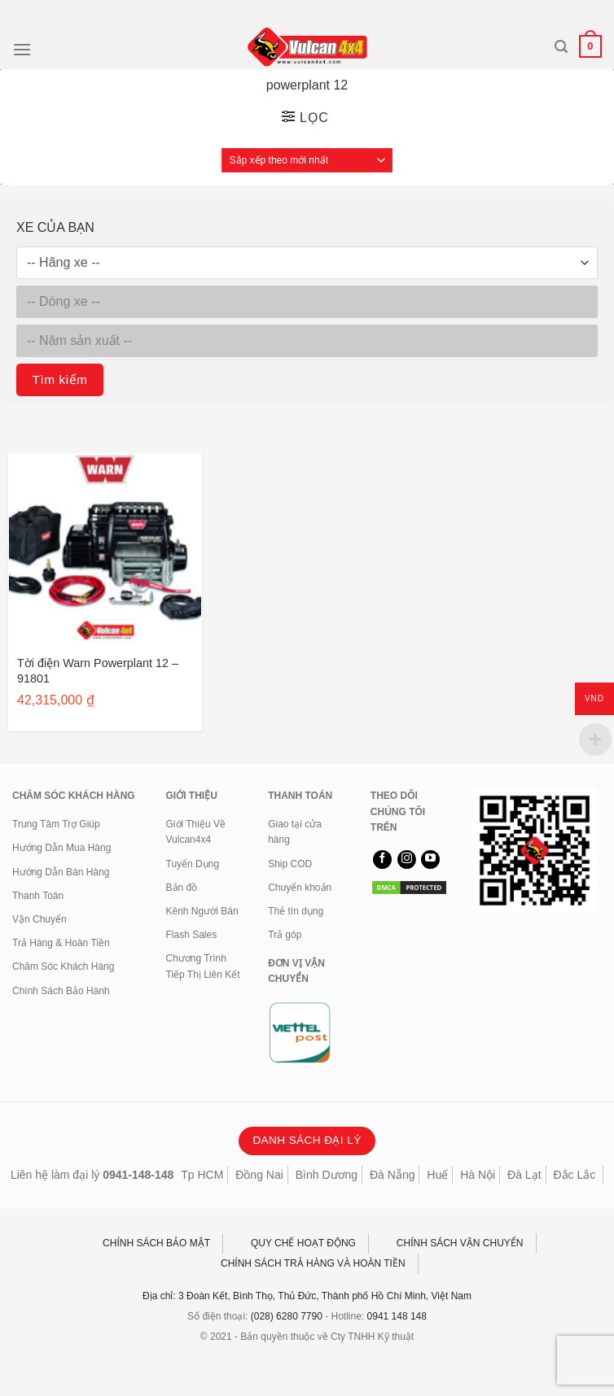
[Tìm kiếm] (561, 47)
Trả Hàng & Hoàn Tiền (61, 943)
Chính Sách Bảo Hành (61, 991)
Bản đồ (182, 887)
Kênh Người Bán (202, 911)
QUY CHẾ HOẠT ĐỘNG (303, 1243)
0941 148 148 (397, 1316)
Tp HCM (202, 1174)
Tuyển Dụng (193, 864)
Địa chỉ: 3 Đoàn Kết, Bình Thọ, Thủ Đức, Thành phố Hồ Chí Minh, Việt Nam (307, 1296)
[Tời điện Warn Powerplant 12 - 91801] (105, 550)
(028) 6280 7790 (286, 1316)
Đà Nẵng (392, 1174)
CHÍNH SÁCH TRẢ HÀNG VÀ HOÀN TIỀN (313, 1263)
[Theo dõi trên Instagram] (407, 860)
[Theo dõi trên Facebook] (382, 860)
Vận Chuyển (39, 919)
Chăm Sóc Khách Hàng (63, 966)
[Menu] (22, 49)
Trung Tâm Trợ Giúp (56, 824)
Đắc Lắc (574, 1174)
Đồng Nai (259, 1174)
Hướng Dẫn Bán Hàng (60, 872)
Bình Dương (326, 1174)
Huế (437, 1174)
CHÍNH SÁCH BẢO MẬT (156, 1243)
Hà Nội (477, 1174)
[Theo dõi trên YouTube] (430, 860)
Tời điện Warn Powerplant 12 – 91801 (97, 671)
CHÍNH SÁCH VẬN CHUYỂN (460, 1243)
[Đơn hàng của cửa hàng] (307, 160)
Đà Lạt (524, 1174)
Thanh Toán (38, 895)
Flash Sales (191, 934)
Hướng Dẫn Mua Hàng (61, 847)
